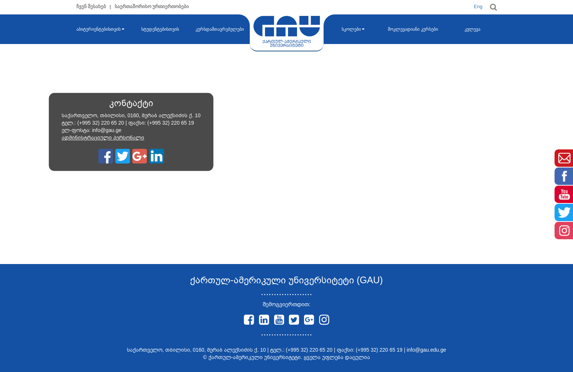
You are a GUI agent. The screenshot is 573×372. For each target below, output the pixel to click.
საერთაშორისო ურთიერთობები (152, 6)
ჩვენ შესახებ (91, 6)
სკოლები (353, 29)
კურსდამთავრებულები (220, 29)
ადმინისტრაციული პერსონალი (103, 138)
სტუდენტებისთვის (160, 29)
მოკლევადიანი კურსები (413, 29)
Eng (478, 6)
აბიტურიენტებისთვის (100, 29)
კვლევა (472, 29)
